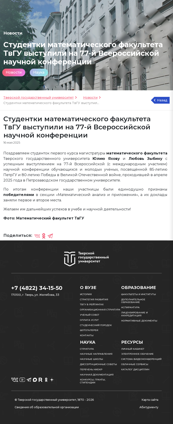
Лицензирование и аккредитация (134, 314)
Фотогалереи (89, 330)
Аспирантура (130, 307)
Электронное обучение (137, 353)
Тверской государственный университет (38, 98)
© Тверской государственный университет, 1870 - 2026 (54, 399)
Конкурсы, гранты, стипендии (92, 381)
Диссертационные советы (98, 364)
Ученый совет (89, 314)
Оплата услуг (89, 320)
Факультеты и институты (138, 294)
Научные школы (91, 359)
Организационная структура (100, 309)
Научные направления (96, 353)
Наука (39, 72)
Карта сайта (150, 399)
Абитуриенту (148, 407)
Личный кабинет (132, 348)
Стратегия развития (94, 299)
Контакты (86, 335)
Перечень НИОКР (91, 369)
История (86, 294)
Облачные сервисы (134, 364)
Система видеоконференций (141, 359)
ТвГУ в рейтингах (92, 304)
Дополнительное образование (133, 301)
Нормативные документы (139, 320)
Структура (87, 348)
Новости (14, 72)
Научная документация (97, 374)
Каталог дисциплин (135, 369)
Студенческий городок (96, 325)
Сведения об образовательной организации (47, 407)
